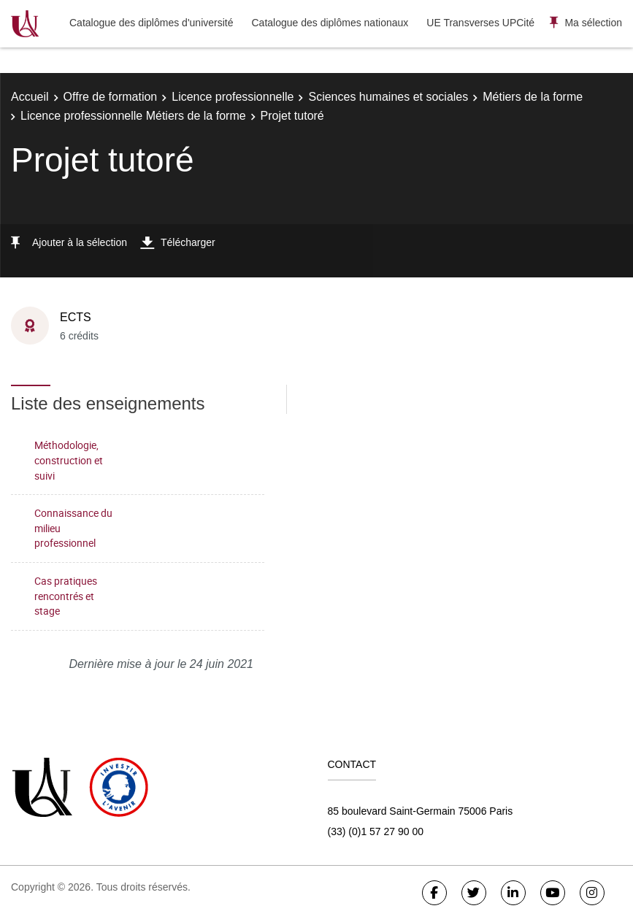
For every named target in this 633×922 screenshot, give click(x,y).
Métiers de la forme (533, 97)
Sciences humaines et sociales (388, 97)
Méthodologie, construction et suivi (68, 460)
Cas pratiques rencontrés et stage (65, 596)
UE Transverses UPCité (480, 22)
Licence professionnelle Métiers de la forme (133, 116)
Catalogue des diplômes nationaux (329, 22)
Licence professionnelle (233, 97)
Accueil (30, 97)
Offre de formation (111, 97)
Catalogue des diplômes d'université (151, 22)
